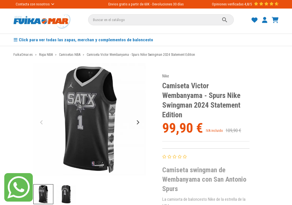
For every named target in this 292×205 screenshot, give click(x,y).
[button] (43, 194)
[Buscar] (161, 19)
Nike (165, 76)
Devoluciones (162, 4)
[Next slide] (137, 122)
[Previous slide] (42, 122)
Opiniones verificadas (228, 4)
